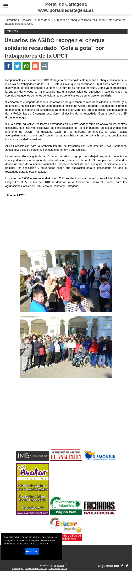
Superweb (59, 565)
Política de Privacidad (36, 568)
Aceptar (31, 551)
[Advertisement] (66, 224)
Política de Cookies (57, 568)
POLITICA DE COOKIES (36, 543)
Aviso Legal (18, 568)
